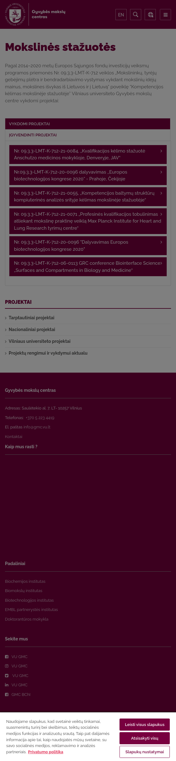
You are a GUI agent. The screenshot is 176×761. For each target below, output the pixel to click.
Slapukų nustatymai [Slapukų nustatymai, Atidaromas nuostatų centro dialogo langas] (144, 752)
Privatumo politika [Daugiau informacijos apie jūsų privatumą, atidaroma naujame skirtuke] (45, 752)
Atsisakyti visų (144, 738)
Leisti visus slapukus (145, 724)
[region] (88, 736)
